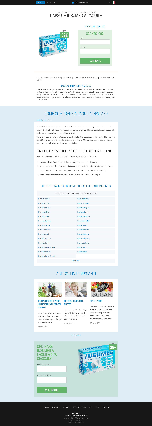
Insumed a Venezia (44, 199)
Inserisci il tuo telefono (44, 375)
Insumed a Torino (44, 203)
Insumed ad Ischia (83, 243)
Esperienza (66, 407)
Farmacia (46, 407)
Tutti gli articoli (76, 335)
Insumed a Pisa (82, 252)
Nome (81, 38)
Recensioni (55, 407)
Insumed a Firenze (83, 238)
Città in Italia (76, 260)
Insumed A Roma (43, 216)
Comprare (95, 60)
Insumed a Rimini (82, 212)
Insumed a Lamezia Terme (46, 247)
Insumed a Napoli (82, 247)
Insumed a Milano (83, 199)
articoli (97, 407)
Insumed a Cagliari (83, 207)
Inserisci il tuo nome (43, 364)
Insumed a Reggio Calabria (46, 256)
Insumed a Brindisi (83, 229)
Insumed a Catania (83, 234)
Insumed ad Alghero (83, 221)
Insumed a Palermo (83, 216)
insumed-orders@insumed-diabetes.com (76, 415)
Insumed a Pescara (44, 252)
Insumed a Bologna (44, 221)
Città (90, 407)
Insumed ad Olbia (43, 212)
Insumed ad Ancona (44, 225)
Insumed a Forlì (43, 243)
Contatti (106, 407)
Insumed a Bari (82, 225)
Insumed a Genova (44, 207)
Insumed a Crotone (44, 238)
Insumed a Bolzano (44, 229)
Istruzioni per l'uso (79, 407)
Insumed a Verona (83, 203)
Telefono (82, 47)
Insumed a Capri (43, 234)
